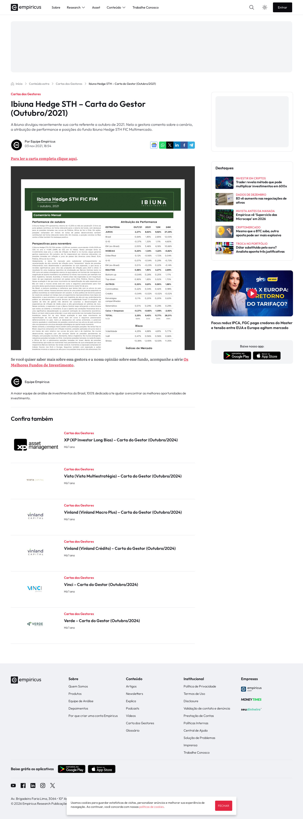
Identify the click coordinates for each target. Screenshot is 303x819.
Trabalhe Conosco (145, 7)
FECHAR (223, 806)
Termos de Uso (194, 694)
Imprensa (190, 745)
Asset (96, 7)
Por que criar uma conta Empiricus (93, 716)
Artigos (131, 686)
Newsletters (134, 694)
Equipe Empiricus (43, 141)
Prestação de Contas (199, 716)
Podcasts (132, 708)
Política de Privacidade (200, 686)
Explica (131, 701)
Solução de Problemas (199, 738)
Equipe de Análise (80, 701)
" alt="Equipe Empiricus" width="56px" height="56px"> (16, 381)
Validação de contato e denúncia (207, 708)
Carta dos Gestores (140, 723)
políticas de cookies (151, 807)
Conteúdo (116, 7)
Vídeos (131, 716)
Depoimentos (78, 708)
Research (76, 7)
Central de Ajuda (196, 730)
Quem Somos (78, 686)
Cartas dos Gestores (26, 94)
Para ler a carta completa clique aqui (44, 158)
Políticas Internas (196, 723)
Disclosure (191, 701)
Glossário (132, 730)
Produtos (75, 694)
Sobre (56, 7)
